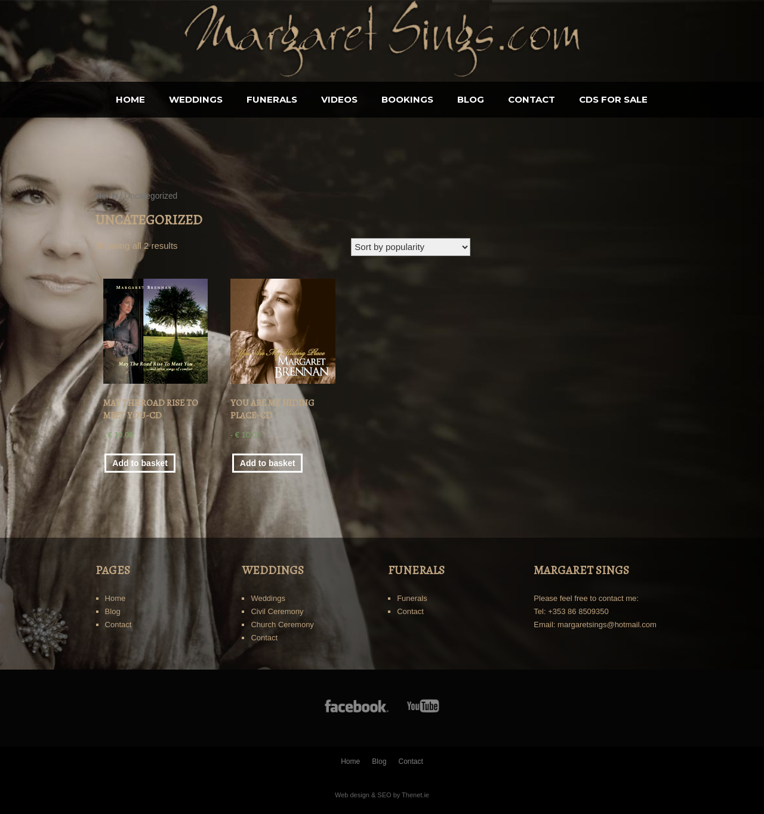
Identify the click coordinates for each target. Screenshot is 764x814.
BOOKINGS (407, 99)
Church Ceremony (282, 624)
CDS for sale (613, 99)
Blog (470, 99)
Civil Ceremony (277, 611)
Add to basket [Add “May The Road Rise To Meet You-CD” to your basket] (140, 463)
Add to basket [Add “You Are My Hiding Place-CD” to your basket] (267, 463)
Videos (339, 99)
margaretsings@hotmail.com (607, 624)
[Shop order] (410, 247)
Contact (531, 99)
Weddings (196, 99)
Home (130, 99)
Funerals (272, 99)
